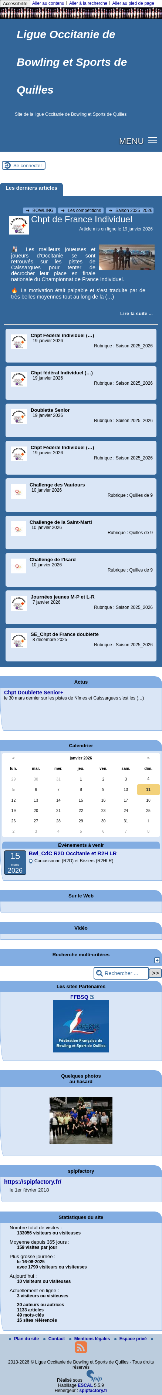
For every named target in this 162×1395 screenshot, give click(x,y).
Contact (54, 1338)
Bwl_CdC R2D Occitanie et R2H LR (73, 853)
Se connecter (27, 165)
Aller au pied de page (133, 3)
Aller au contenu (48, 3)
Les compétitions (81, 210)
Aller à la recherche (88, 3)
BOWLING (40, 210)
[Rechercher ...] (121, 973)
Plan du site (24, 1338)
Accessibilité (15, 3)
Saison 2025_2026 (130, 210)
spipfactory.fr (93, 1390)
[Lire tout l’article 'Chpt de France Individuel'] (136, 313)
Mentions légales (90, 1338)
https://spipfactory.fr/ (32, 1182)
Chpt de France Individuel (81, 219)
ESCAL (85, 1385)
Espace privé (131, 1338)
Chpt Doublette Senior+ (33, 692)
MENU (131, 141)
